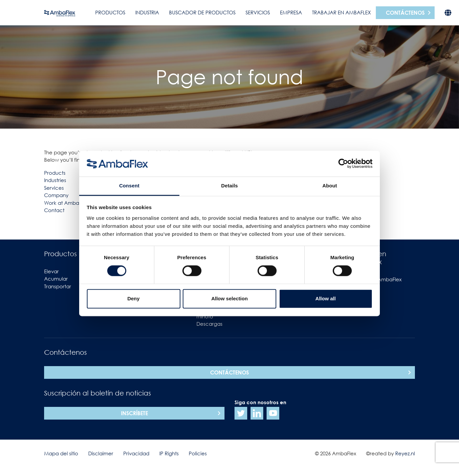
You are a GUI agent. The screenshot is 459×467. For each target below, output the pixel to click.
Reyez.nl (405, 453)
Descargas (209, 324)
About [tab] (329, 185)
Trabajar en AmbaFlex (341, 12)
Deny (133, 298)
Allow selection (229, 298)
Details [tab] (229, 185)
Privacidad (136, 453)
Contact (54, 210)
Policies (198, 453)
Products (54, 173)
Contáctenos (405, 12)
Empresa (291, 12)
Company (56, 195)
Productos (110, 12)
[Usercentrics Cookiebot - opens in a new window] (343, 164)
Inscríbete (134, 413)
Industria (147, 12)
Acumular (56, 279)
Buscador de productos (202, 12)
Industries (55, 180)
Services (54, 188)
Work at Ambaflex (66, 203)
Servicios (258, 12)
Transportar (57, 286)
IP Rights (169, 453)
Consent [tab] (129, 185)
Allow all (325, 298)
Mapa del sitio (61, 453)
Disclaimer (100, 453)
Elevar (51, 271)
